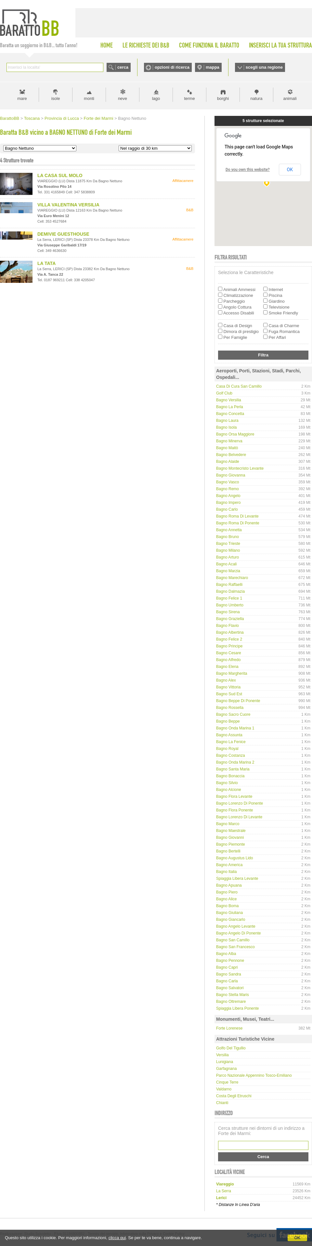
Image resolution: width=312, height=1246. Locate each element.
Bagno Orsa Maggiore (235, 434)
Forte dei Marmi (98, 118)
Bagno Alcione (228, 789)
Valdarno (223, 1089)
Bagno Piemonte (230, 844)
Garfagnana (226, 1068)
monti (89, 98)
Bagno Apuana (229, 885)
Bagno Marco (227, 824)
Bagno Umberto (229, 605)
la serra (223, 1191)
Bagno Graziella (230, 618)
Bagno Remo (227, 489)
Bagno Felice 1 (229, 598)
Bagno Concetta (230, 413)
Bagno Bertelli (228, 851)
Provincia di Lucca (62, 118)
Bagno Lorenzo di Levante (239, 817)
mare (22, 98)
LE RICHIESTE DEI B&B (146, 45)
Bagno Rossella (229, 707)
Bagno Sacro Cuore (233, 714)
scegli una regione (264, 67)
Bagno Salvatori (230, 988)
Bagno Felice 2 (229, 639)
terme (189, 98)
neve (122, 98)
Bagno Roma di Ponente (237, 523)
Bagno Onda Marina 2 (235, 762)
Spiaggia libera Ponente (237, 1008)
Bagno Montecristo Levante (240, 468)
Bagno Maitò (227, 448)
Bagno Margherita (231, 673)
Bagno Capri (227, 967)
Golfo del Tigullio (231, 1048)
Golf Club (224, 393)
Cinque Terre (227, 1082)
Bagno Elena (227, 666)
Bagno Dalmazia (230, 591)
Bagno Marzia (228, 571)
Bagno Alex (226, 680)
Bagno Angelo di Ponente (238, 933)
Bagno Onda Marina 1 (235, 728)
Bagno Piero (227, 892)
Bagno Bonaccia (230, 776)
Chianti (222, 1103)
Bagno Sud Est (229, 694)
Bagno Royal (227, 748)
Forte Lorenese (229, 1028)
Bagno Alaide (227, 461)
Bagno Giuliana (229, 912)
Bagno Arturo (227, 557)
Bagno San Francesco (235, 947)
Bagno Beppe (228, 721)
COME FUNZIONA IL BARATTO (209, 45)
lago (156, 98)
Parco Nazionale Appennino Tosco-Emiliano (254, 1075)
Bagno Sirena (228, 612)
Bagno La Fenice (231, 742)
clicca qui (117, 1237)
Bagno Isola (226, 427)
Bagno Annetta (229, 530)
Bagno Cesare (228, 653)
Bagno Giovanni (230, 837)
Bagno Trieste (228, 543)
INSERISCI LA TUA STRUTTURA (280, 45)
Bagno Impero (228, 502)
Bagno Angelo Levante (235, 926)
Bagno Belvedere (231, 454)
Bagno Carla (227, 981)
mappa (212, 67)
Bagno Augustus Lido (234, 858)
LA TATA (46, 263)
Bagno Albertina (230, 632)
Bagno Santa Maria (233, 769)
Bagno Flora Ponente (234, 810)
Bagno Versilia (228, 400)
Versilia (222, 1055)
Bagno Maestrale (231, 830)
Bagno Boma (227, 906)
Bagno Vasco (227, 482)
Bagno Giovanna (230, 475)
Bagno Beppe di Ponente (238, 701)
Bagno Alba (226, 953)
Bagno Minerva (229, 441)
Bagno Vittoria (228, 687)
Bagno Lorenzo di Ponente (239, 803)
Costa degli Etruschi (234, 1096)
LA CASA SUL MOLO (60, 175)
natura (257, 98)
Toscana (32, 118)
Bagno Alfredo (228, 660)
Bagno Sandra (228, 974)
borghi (223, 98)
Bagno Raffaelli (229, 584)
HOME (106, 45)
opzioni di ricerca (172, 67)
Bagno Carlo (227, 509)
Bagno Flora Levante (234, 796)
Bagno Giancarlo (230, 919)
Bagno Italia (226, 871)
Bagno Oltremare (231, 1001)
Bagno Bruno (227, 536)
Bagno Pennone (230, 960)
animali (289, 98)
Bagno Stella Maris (232, 994)
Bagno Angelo (228, 495)
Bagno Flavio (227, 625)
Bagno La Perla (229, 407)
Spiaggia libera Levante (237, 878)
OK (297, 1237)
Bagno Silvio (227, 783)
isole (55, 98)
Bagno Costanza (230, 755)
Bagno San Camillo (233, 940)
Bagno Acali (226, 564)
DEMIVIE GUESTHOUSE (63, 234)
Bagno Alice (226, 899)
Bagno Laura (227, 420)
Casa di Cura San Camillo (239, 386)
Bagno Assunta (229, 735)
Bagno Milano (228, 550)
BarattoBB (9, 118)
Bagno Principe (229, 646)
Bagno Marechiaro (232, 577)
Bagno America (229, 865)
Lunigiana (224, 1061)
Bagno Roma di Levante (237, 516)
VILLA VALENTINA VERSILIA (68, 204)
